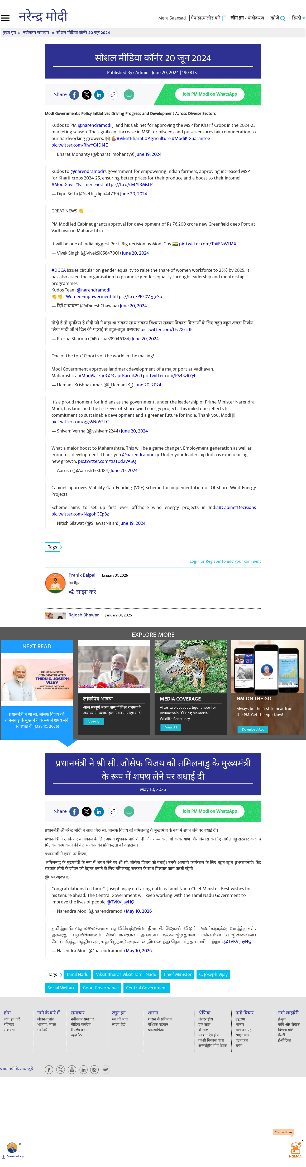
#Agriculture (158, 138)
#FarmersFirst (89, 184)
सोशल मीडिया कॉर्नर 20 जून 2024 (83, 32)
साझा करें (82, 592)
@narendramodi (94, 125)
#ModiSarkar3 (93, 376)
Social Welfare (61, 988)
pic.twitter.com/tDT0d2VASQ (107, 461)
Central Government (146, 988)
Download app (15, 1156)
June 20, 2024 (133, 194)
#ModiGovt (62, 184)
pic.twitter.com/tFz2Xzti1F (167, 329)
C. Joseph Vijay (213, 974)
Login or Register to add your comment (225, 561)
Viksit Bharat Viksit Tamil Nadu (126, 974)
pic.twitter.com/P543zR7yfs (170, 376)
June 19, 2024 (148, 154)
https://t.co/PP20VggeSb (137, 296)
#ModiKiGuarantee (191, 138)
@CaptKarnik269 (125, 376)
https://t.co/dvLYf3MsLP (128, 184)
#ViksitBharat (130, 138)
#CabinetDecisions (237, 507)
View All (94, 722)
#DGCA (58, 270)
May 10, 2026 (139, 911)
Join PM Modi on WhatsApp (210, 94)
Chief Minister (178, 974)
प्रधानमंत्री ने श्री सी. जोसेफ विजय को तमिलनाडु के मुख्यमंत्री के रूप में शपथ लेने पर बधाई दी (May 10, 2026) (36, 720)
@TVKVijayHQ (120, 902)
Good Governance (101, 988)
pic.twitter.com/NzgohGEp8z (80, 514)
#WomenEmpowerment (87, 296)
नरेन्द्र (43, 17)
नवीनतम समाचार (36, 32)
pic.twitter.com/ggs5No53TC (80, 422)
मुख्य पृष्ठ (10, 32)
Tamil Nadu (77, 974)
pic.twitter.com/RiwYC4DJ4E (79, 145)
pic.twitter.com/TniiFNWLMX (207, 244)
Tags (54, 547)
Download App (253, 729)
